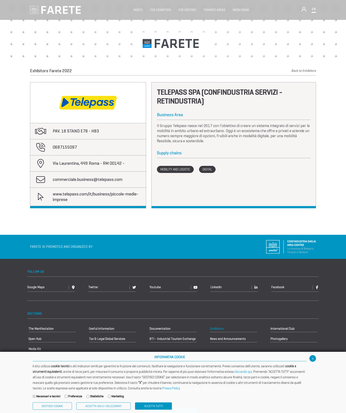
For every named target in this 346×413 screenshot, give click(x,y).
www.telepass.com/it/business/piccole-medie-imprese (95, 196)
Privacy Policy (171, 388)
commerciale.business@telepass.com (87, 179)
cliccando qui (243, 372)
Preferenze (75, 396)
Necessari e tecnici (48, 396)
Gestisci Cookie (52, 406)
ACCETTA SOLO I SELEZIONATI (103, 406)
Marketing (117, 396)
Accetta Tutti (153, 406)
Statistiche (96, 396)
